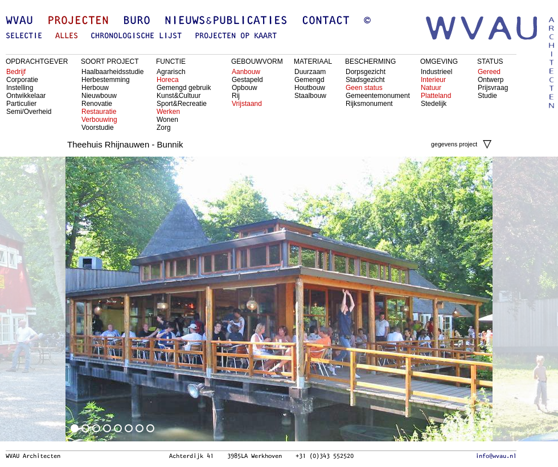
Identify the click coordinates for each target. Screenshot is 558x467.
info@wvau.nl (495, 456)
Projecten (78, 21)
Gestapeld (247, 80)
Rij (236, 96)
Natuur (431, 88)
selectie (24, 36)
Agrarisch (171, 72)
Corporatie (22, 80)
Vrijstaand (247, 104)
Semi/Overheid (28, 112)
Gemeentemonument (378, 96)
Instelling (19, 88)
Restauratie (98, 112)
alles (66, 36)
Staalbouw (310, 96)
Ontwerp (490, 80)
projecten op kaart (236, 36)
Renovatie (96, 104)
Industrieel (436, 72)
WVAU (19, 21)
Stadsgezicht (365, 80)
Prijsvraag (493, 88)
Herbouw (95, 88)
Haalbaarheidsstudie (112, 72)
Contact (326, 21)
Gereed (489, 72)
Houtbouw (309, 88)
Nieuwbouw (99, 96)
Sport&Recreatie (182, 104)
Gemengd (309, 80)
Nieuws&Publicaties (226, 21)
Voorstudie (97, 128)
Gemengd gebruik (184, 88)
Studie (487, 96)
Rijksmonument (369, 104)
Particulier (21, 104)
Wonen (167, 120)
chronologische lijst (136, 36)
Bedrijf (16, 72)
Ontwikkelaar (26, 96)
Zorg (164, 128)
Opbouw (244, 88)
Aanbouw (246, 72)
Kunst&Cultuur (178, 96)
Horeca (168, 80)
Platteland (436, 96)
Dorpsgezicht (365, 72)
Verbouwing (99, 120)
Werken (168, 112)
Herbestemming (105, 80)
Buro (136, 21)
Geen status (364, 88)
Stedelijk (433, 104)
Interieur (433, 80)
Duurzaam (310, 72)
